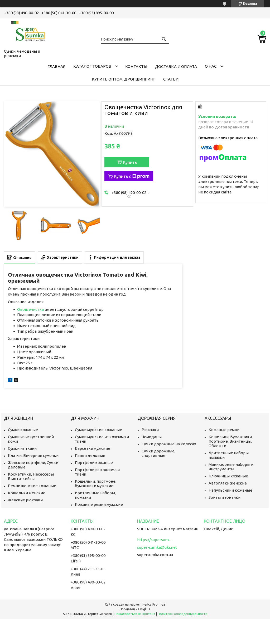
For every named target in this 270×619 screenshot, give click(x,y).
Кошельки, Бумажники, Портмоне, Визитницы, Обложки (231, 441)
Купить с (132, 176)
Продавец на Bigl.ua (135, 609)
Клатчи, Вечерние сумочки (33, 455)
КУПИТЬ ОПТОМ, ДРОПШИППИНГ (123, 79)
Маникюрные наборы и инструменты (231, 466)
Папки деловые (90, 455)
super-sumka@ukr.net (157, 547)
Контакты (136, 66)
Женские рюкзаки (25, 500)
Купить (130, 162)
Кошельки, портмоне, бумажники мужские (95, 483)
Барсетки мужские (92, 448)
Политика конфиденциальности (182, 614)
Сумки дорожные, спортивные (158, 453)
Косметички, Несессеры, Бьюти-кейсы (31, 476)
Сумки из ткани (22, 448)
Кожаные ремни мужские (99, 504)
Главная (56, 66)
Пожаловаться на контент (134, 614)
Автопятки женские (228, 483)
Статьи (171, 79)
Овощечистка (30, 309)
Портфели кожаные (94, 462)
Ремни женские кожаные (32, 485)
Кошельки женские (26, 493)
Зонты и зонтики (224, 497)
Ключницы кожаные (228, 476)
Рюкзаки (150, 429)
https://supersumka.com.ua (155, 539)
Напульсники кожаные (230, 490)
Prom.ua (158, 604)
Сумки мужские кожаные (98, 429)
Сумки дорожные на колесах (169, 444)
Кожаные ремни (224, 429)
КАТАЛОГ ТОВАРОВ (92, 66)
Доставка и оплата (176, 66)
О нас (210, 66)
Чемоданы (152, 437)
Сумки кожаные (23, 429)
